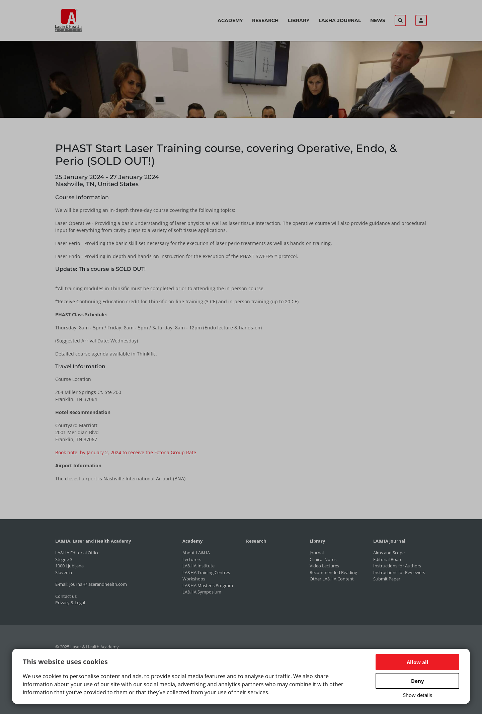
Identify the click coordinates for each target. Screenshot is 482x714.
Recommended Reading (333, 572)
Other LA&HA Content (332, 579)
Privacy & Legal (70, 603)
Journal (317, 553)
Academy (230, 20)
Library (298, 20)
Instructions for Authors (397, 566)
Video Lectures (324, 566)
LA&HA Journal (340, 20)
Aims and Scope (389, 553)
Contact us (66, 596)
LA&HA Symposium (201, 592)
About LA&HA (196, 553)
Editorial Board (388, 559)
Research (265, 20)
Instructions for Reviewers (399, 572)
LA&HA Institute (198, 566)
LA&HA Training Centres (206, 572)
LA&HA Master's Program (207, 585)
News (377, 20)
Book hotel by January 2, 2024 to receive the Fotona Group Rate (125, 452)
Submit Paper (386, 579)
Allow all (417, 662)
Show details (417, 695)
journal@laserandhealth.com (98, 584)
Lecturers (191, 559)
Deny (417, 681)
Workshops (193, 579)
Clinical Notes (323, 559)
